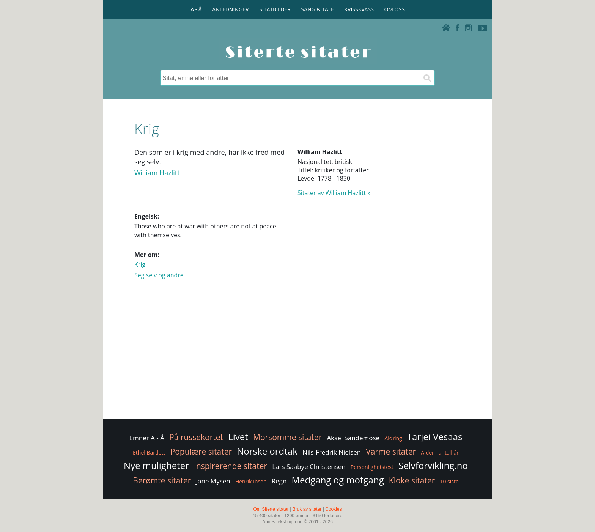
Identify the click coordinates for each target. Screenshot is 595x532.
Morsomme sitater (287, 437)
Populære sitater (201, 451)
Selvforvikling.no (433, 465)
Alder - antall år (440, 452)
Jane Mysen (213, 481)
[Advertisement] (297, 357)
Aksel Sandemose (353, 437)
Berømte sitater (162, 480)
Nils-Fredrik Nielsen (331, 452)
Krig (139, 264)
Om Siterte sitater (270, 509)
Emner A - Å (146, 437)
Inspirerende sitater (230, 466)
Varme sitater (391, 451)
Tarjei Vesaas (435, 436)
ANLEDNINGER (230, 9)
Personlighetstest (372, 467)
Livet (238, 436)
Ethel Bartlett (149, 452)
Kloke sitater (412, 480)
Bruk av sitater (307, 509)
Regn (279, 481)
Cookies (333, 509)
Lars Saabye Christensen (308, 466)
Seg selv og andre (159, 275)
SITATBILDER (275, 9)
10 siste (449, 481)
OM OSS (394, 9)
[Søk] (426, 77)
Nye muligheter (156, 465)
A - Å (195, 9)
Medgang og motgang (338, 480)
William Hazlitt (157, 172)
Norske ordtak (267, 451)
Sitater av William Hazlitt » (334, 193)
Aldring (393, 438)
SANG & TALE (317, 9)
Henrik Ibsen (251, 481)
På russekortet (196, 437)
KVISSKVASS (359, 9)
